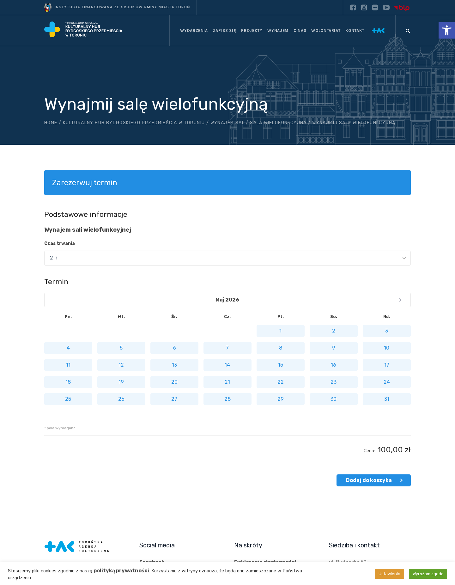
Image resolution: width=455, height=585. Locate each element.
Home (51, 122)
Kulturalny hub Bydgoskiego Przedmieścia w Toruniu (134, 122)
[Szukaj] (407, 30)
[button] (447, 30)
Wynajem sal (227, 122)
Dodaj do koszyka (369, 480)
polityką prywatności (121, 571)
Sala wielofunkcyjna (278, 122)
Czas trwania (59, 243)
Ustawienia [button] (389, 573)
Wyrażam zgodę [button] (428, 573)
